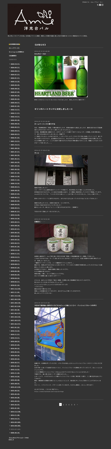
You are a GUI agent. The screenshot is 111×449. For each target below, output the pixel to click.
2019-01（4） (15, 246)
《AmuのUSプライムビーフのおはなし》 (19, 439)
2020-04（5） (15, 204)
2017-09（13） (16, 299)
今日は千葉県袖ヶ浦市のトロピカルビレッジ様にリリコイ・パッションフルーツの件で (65, 305)
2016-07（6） (15, 345)
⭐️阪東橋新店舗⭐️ (14, 44)
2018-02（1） (15, 282)
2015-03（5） (15, 401)
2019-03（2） (15, 239)
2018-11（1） (15, 253)
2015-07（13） (16, 387)
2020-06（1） (15, 197)
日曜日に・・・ (40, 222)
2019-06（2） (15, 232)
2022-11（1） (15, 113)
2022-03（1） (15, 134)
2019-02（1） (15, 243)
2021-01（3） (15, 173)
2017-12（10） (16, 289)
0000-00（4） (15, 433)
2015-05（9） (15, 394)
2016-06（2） (15, 348)
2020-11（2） (15, 180)
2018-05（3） (15, 275)
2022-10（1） (15, 116)
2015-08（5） (15, 383)
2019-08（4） (15, 225)
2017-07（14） (16, 306)
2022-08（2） (15, 124)
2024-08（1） (15, 71)
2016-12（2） (15, 331)
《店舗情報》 (13, 56)
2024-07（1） (15, 74)
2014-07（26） (16, 429)
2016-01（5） (15, 366)
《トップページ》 (14, 48)
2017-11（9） (15, 292)
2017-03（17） (16, 320)
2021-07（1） (15, 152)
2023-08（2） (15, 88)
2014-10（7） (15, 419)
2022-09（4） (15, 120)
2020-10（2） (15, 183)
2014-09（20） (16, 422)
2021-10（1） (15, 145)
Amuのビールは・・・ (42, 54)
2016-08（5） (15, 341)
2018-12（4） (15, 250)
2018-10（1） (15, 257)
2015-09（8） (15, 380)
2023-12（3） (15, 81)
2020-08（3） (15, 190)
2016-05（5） (15, 352)
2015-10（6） (15, 376)
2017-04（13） (16, 317)
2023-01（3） (15, 106)
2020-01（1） (15, 211)
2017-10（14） (16, 296)
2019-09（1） (15, 222)
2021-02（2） (15, 169)
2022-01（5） (15, 138)
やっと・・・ (39, 153)
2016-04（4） (15, 355)
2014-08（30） (16, 426)
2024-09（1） (15, 67)
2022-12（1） (15, 109)
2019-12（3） (15, 215)
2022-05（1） (15, 127)
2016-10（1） (15, 338)
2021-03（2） (15, 166)
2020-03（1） (15, 208)
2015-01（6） (15, 408)
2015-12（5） (15, 369)
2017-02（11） (16, 324)
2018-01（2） (15, 285)
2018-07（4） (15, 268)
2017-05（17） (16, 313)
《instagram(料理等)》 (16, 52)
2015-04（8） (15, 397)
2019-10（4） (15, 218)
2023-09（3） (15, 85)
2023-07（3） (15, 92)
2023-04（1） (15, 102)
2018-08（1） (15, 264)
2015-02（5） (15, 404)
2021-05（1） (15, 159)
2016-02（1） (15, 362)
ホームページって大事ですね (44, 124)
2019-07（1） (15, 229)
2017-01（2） (15, 327)
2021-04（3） (15, 162)
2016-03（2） (15, 359)
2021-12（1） (15, 141)
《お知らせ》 (13, 59)
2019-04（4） (15, 236)
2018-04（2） (15, 278)
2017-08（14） (16, 303)
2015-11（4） (15, 373)
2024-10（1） (15, 64)
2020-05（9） (15, 201)
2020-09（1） (15, 187)
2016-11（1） (15, 334)
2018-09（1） (15, 260)
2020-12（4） (15, 176)
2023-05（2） (15, 99)
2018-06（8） (15, 271)
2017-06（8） (15, 310)
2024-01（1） (15, 78)
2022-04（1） (15, 131)
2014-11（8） (15, 415)
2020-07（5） (15, 194)
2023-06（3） (15, 95)
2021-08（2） (15, 148)
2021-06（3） (15, 155)
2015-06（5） (15, 390)
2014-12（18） (16, 411)
